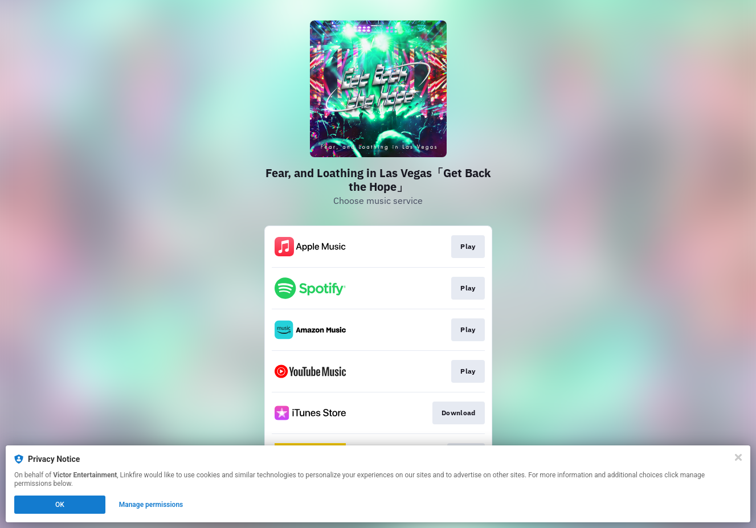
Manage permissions (151, 505)
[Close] (738, 457)
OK (59, 505)
